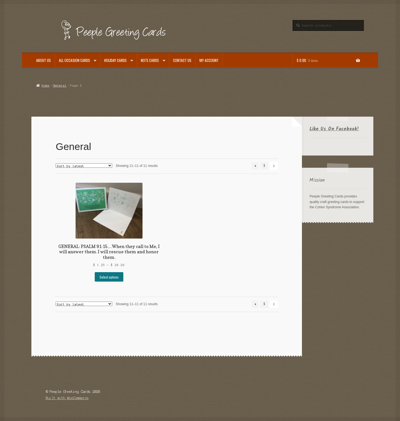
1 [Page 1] (264, 166)
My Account (209, 60)
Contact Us (182, 60)
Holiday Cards (115, 60)
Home (45, 85)
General (60, 85)
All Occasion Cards (74, 60)
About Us (43, 60)
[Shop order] (84, 165)
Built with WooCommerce (67, 398)
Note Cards (150, 60)
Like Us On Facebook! (334, 129)
